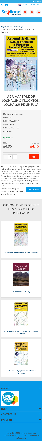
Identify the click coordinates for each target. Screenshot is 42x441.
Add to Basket (34, 156)
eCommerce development (13, 435)
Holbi (27, 435)
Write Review (33, 189)
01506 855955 (2, 5)
